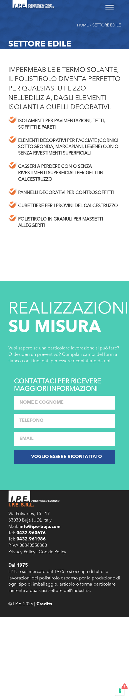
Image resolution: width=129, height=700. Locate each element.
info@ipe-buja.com (40, 527)
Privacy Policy (21, 552)
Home (83, 25)
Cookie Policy (52, 552)
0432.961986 (31, 539)
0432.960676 (31, 533)
